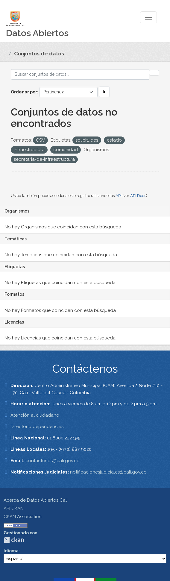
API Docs (138, 195)
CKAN (14, 540)
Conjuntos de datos (39, 54)
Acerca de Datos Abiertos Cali (36, 500)
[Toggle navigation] (148, 17)
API (119, 195)
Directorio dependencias (36, 426)
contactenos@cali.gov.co (52, 460)
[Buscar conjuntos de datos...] (80, 74)
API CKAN (14, 508)
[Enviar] (154, 72)
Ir (104, 91)
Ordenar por (24, 91)
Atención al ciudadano (34, 415)
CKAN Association (23, 516)
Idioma (11, 550)
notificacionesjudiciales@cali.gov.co (108, 472)
